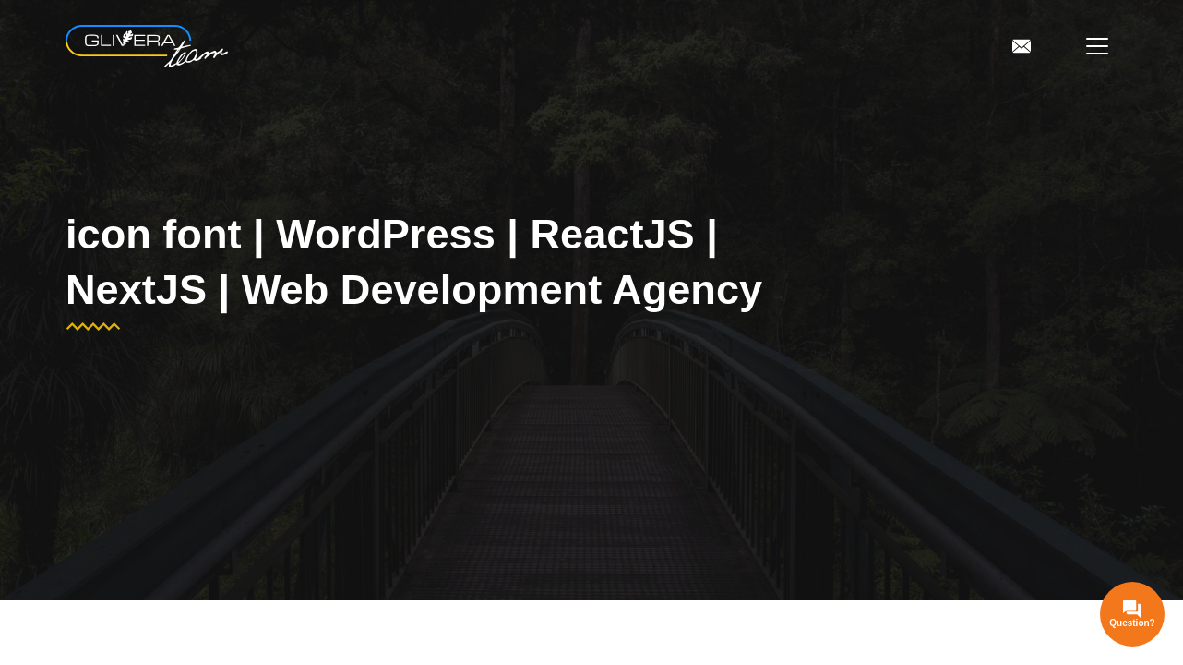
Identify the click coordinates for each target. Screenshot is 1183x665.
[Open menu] (1097, 46)
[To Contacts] (1021, 46)
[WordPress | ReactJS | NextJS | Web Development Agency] (147, 46)
